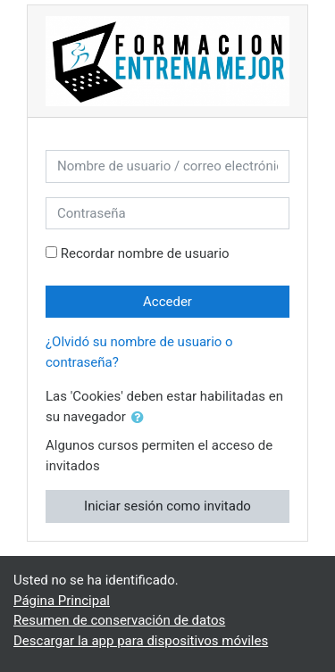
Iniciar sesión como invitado (167, 506)
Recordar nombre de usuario (145, 253)
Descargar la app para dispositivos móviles (140, 641)
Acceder (167, 302)
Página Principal (61, 601)
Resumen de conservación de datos (119, 620)
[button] (141, 418)
